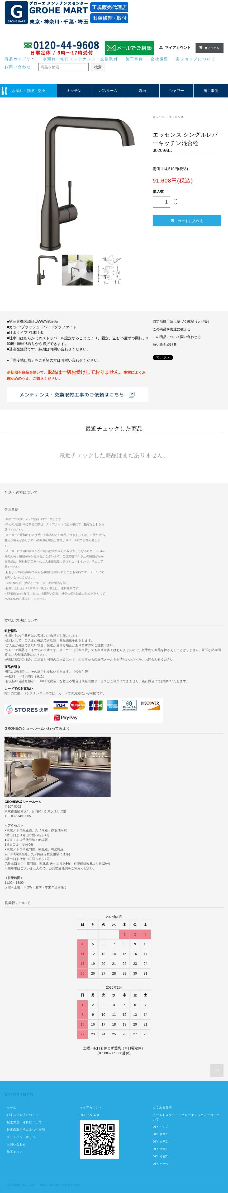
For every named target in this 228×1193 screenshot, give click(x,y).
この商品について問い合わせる (177, 337)
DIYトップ (160, 1126)
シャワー (176, 90)
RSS (83, 1114)
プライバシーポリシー (23, 1137)
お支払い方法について (23, 1114)
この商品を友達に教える (172, 329)
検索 (98, 67)
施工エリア (15, 1151)
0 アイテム (209, 47)
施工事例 (134, 59)
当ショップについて (196, 59)
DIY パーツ (161, 1163)
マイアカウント (178, 47)
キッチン (74, 90)
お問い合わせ (17, 67)
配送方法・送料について (24, 1122)
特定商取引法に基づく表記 (26, 1129)
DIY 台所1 (160, 1134)
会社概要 (159, 59)
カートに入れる (186, 220)
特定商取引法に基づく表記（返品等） (182, 322)
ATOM (94, 1114)
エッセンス (176, 117)
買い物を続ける (165, 345)
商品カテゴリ (19, 59)
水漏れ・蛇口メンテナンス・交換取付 (80, 59)
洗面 (142, 90)
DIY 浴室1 (160, 1148)
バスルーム (108, 90)
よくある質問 (162, 1107)
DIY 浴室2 (160, 1156)
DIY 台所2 (160, 1141)
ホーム (11, 1107)
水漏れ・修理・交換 (28, 90)
